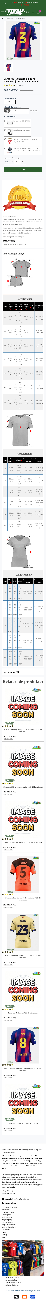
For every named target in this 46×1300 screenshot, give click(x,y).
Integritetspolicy (7, 1220)
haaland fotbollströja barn (14, 1282)
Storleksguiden (6, 1215)
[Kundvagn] (38, 13)
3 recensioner (19, 85)
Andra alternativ (10, 117)
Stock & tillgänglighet (9, 1227)
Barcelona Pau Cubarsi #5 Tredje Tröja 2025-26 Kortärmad (23, 899)
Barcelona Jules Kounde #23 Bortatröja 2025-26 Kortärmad (23, 956)
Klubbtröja (9, 18)
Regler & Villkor (7, 1217)
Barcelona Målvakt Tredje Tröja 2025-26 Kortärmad (23, 842)
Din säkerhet (6, 1230)
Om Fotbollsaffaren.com (10, 1207)
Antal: (7, 162)
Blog (3, 1237)
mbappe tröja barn (11, 1280)
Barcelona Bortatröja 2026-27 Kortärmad (23, 1123)
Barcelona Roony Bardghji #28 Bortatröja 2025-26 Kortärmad (23, 730)
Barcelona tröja (20, 18)
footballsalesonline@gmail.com (15, 1199)
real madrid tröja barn (12, 1285)
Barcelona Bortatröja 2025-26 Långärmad (23, 1013)
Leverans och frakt (8, 1212)
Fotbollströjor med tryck (32, 1291)
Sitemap (4, 1235)
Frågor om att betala (8, 1225)
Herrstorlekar (10, 98)
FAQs (4, 1232)
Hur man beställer (7, 1222)
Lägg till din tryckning (12, 107)
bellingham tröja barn (12, 1277)
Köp (23, 169)
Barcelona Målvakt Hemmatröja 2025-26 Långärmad (23, 787)
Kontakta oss (6, 1210)
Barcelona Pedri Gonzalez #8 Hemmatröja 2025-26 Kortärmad (23, 1069)
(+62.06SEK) (33, 111)
